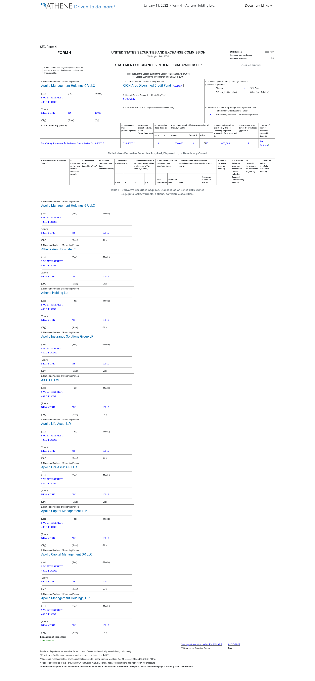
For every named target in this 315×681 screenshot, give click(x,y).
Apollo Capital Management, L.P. (64, 511)
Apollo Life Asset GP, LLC (59, 467)
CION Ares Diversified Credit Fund (147, 85)
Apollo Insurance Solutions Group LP (67, 336)
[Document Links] (259, 6)
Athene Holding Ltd (55, 293)
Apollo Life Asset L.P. (56, 424)
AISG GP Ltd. (50, 380)
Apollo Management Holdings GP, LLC (68, 86)
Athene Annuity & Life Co (59, 249)
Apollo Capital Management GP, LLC (66, 554)
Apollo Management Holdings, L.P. (65, 598)
